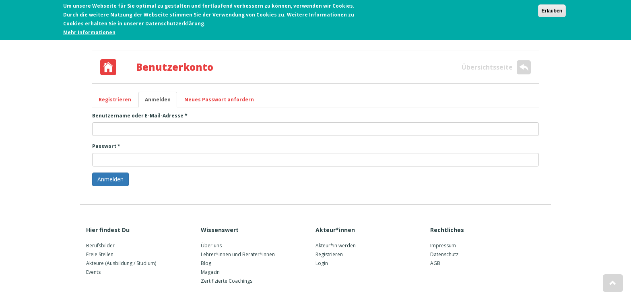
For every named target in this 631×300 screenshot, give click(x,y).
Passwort (106, 146)
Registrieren (115, 99)
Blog (206, 263)
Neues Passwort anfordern (219, 99)
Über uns (211, 245)
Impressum (443, 245)
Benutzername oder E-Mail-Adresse (140, 115)
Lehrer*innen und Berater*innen (238, 254)
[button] (613, 283)
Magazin (210, 272)
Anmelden (161, 101)
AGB (435, 263)
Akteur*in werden (336, 245)
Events (93, 272)
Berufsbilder (100, 245)
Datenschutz (444, 254)
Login (322, 263)
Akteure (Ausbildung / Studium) (121, 263)
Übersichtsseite (496, 67)
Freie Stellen (99, 254)
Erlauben (552, 9)
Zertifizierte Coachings (226, 280)
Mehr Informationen (89, 31)
